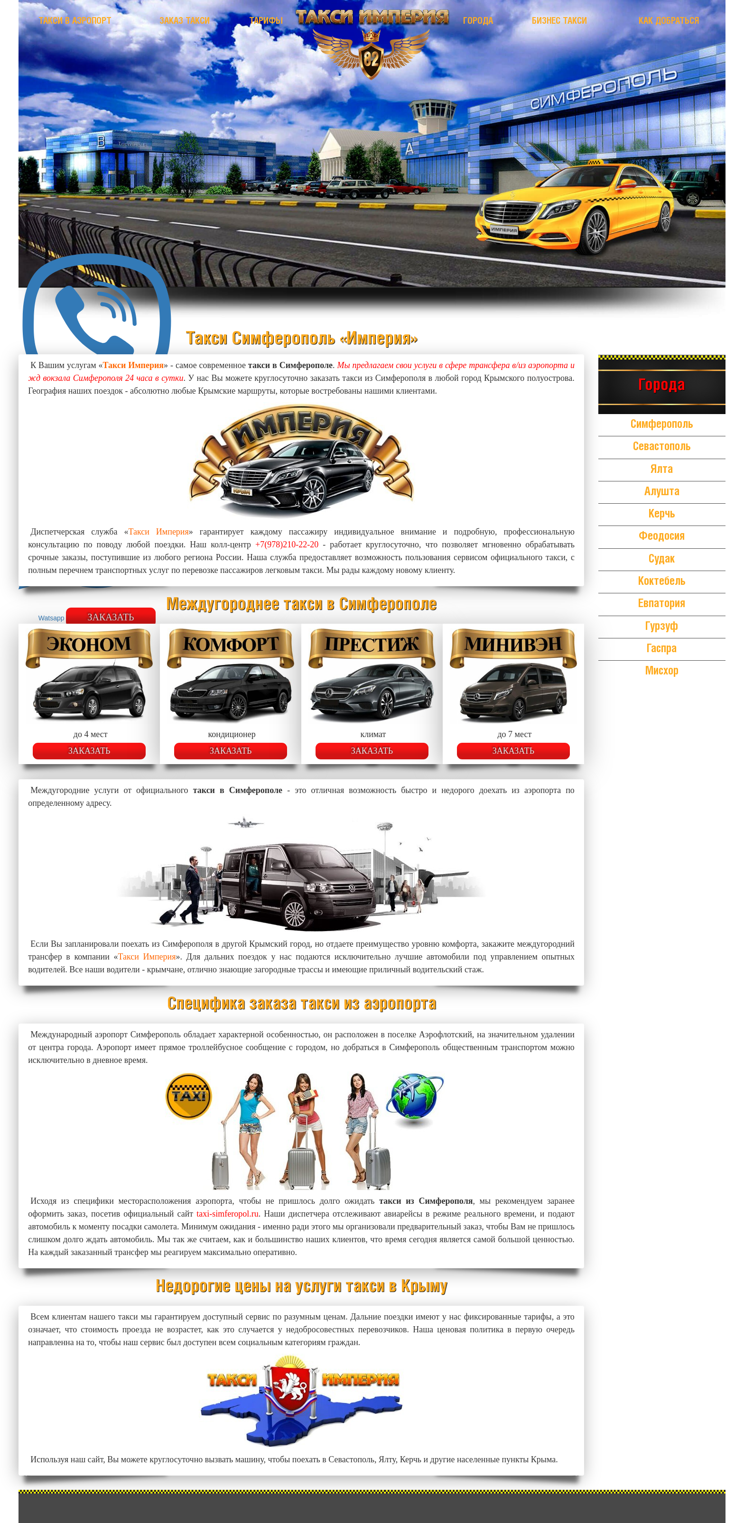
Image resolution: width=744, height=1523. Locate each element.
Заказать (89, 751)
